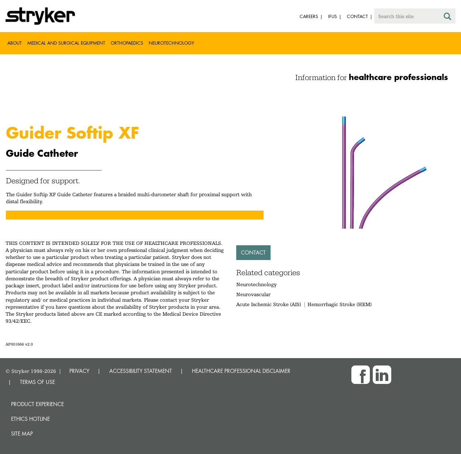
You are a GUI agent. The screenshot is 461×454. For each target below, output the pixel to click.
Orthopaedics (127, 43)
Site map (22, 433)
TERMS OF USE (37, 381)
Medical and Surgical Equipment (66, 43)
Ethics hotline (30, 418)
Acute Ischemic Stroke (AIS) (268, 304)
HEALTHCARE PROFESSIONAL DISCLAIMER (241, 370)
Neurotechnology (171, 43)
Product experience (37, 404)
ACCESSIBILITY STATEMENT (140, 370)
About (14, 43)
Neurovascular (253, 294)
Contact (253, 252)
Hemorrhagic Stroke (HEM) (339, 304)
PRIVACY (79, 370)
